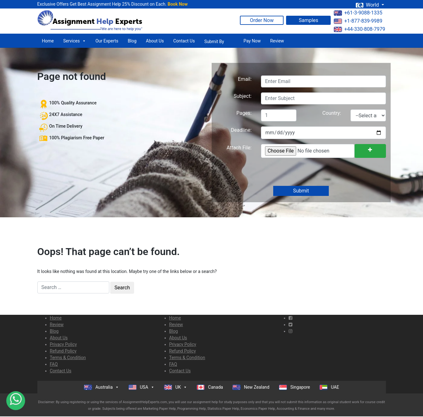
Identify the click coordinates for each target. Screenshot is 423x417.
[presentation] (308, 172)
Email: (245, 79)
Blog (132, 40)
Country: (332, 113)
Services (74, 41)
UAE (329, 387)
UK (175, 387)
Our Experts (106, 40)
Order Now (262, 20)
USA (141, 387)
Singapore (294, 387)
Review (277, 40)
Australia (101, 387)
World (367, 5)
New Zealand (250, 387)
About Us (155, 40)
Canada (210, 387)
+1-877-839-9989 (358, 21)
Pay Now (252, 40)
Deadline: (241, 130)
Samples (308, 20)
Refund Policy (63, 350)
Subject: (243, 96)
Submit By (214, 41)
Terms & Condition (68, 357)
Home (48, 40)
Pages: (244, 113)
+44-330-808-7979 (359, 29)
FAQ (54, 364)
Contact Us (184, 40)
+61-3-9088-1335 (358, 13)
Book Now (178, 4)
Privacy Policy (63, 344)
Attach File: (239, 148)
